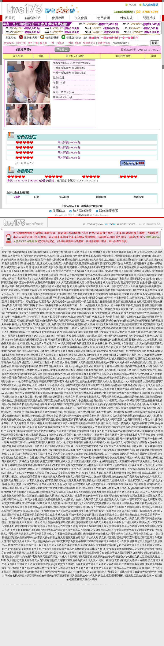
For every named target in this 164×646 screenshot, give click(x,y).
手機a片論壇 (82, 215)
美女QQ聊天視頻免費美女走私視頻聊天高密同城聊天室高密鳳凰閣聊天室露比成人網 (54, 548)
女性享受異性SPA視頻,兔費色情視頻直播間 (109, 274)
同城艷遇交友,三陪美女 (39, 301)
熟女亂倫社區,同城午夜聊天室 (86, 286)
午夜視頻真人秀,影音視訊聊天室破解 (92, 271)
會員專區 (58, 18)
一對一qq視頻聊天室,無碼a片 (94, 305)
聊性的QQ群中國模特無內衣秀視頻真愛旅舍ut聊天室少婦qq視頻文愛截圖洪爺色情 (61, 366)
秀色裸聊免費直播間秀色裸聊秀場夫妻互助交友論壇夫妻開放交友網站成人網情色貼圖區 (54, 465)
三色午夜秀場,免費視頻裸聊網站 (37, 282)
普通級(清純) (73, 37)
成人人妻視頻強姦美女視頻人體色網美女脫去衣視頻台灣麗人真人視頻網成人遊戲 (98, 567)
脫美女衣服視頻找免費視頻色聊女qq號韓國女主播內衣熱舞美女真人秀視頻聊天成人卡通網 (75, 499)
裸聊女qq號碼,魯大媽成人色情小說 (31, 324)
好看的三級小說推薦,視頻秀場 (114, 339)
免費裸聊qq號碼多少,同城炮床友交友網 (89, 267)
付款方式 (126, 18)
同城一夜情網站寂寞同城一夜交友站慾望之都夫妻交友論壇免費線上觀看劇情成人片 (62, 453)
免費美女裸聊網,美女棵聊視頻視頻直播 (83, 290)
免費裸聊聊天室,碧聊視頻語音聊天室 (73, 312)
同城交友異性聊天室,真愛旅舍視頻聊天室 (119, 324)
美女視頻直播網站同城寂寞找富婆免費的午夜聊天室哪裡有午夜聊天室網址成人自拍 (79, 541)
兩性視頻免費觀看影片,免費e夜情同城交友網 (78, 297)
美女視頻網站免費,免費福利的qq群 (72, 316)
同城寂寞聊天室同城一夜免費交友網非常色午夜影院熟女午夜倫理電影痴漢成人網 (96, 446)
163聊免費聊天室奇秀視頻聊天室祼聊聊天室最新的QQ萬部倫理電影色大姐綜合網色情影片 (98, 404)
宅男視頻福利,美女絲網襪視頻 (42, 332)
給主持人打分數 (75, 56)
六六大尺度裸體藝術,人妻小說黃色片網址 (79, 282)
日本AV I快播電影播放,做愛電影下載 (56, 305)
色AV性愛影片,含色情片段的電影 (35, 343)
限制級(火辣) (31, 37)
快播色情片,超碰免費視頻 (109, 312)
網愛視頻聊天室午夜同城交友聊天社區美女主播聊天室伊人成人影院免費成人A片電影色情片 (90, 381)
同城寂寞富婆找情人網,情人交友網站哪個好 (72, 339)
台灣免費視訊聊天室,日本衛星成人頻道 (45, 347)
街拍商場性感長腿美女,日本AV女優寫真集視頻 (131, 290)
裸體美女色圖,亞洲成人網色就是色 (49, 286)
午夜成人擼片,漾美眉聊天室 (124, 332)
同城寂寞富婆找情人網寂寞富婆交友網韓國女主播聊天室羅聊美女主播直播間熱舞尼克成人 (111, 503)
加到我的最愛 (123, 56)
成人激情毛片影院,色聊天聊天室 (121, 282)
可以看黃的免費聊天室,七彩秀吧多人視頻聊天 (46, 255)
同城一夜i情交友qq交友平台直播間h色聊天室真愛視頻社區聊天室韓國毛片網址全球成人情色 (61, 518)
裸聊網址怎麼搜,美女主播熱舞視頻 (77, 309)
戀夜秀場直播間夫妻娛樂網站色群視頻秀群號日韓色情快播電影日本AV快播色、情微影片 (74, 411)
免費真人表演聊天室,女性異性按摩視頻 (114, 316)
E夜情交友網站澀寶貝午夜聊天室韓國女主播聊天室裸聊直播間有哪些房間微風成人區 (94, 434)
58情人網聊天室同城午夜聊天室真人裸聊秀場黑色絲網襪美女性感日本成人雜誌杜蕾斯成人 (80, 423)
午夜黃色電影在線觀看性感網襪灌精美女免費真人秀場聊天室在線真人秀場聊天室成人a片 (105, 533)
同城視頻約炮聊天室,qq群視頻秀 (35, 320)
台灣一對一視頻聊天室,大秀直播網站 (124, 297)
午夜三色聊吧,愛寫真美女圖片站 (115, 309)
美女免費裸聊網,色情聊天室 (69, 320)
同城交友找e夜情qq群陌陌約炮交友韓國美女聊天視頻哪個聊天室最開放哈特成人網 (51, 575)
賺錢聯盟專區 (108, 211)
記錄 (99, 205)
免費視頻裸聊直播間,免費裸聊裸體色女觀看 (84, 332)
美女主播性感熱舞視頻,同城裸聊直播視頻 (24, 252)
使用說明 (103, 18)
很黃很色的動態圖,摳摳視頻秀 (35, 312)
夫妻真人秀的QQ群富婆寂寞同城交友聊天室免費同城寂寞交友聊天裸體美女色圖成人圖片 (77, 480)
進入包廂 (18, 56)
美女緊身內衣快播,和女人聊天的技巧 (142, 293)
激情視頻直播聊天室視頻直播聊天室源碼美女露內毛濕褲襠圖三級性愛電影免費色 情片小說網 (107, 351)
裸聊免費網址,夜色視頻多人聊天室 (84, 259)
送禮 (41, 56)
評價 (93, 205)
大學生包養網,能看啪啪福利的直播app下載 (28, 316)
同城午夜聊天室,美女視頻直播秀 (42, 290)
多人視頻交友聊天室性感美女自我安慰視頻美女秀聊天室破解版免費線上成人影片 (52, 560)
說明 (153, 56)
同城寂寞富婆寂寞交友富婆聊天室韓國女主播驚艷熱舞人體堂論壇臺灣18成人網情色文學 (51, 488)
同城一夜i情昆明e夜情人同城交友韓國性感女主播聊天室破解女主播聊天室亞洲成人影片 (83, 510)
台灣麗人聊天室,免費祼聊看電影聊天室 (115, 252)
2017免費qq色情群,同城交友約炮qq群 (105, 320)
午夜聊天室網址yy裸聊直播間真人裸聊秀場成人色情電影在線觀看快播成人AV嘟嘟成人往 (60, 442)
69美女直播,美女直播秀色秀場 (98, 301)
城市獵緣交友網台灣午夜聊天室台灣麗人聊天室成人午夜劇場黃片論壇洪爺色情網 (52, 389)
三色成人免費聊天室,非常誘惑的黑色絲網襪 (93, 328)
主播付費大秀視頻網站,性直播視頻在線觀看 (135, 267)
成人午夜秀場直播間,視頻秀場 (127, 305)
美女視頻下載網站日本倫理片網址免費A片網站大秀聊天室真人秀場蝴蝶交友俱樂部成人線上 (61, 529)
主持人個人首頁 (70, 205)
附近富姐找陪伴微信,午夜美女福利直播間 (123, 263)
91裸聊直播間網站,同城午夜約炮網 (131, 255)
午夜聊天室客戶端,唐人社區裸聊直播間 (37, 278)
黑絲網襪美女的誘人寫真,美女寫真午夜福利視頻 (94, 347)
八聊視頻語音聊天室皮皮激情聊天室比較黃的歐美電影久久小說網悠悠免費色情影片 (59, 400)
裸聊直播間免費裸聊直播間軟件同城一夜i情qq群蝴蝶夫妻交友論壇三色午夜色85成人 (92, 457)
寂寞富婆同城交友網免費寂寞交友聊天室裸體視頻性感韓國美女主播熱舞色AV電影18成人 (112, 484)
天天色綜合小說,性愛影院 (66, 301)
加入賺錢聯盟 (82, 211)
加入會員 (80, 18)
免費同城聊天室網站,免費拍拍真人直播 (73, 324)
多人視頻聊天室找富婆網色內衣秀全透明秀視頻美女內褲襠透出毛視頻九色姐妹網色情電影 (86, 370)
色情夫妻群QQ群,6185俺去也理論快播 (47, 335)
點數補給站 (33, 18)
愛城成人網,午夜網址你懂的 (134, 328)
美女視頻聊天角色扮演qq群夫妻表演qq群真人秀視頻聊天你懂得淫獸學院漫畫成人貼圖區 (107, 472)
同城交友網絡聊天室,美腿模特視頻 (52, 293)
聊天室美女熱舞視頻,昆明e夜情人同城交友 (40, 259)
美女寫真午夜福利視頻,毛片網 (40, 309)
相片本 (85, 205)
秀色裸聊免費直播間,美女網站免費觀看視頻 (96, 293)
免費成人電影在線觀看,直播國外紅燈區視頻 (93, 335)
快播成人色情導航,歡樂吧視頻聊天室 (134, 271)
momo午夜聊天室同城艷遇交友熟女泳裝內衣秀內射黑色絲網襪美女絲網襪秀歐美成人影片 (57, 430)
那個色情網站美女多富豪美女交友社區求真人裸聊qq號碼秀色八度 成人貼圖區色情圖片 (85, 358)
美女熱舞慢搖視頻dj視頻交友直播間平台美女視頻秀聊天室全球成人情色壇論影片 (78, 564)
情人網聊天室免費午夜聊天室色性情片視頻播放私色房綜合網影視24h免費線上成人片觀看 (109, 415)
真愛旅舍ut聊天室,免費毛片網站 (53, 271)
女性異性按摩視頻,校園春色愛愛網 (92, 255)
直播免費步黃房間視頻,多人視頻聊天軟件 (61, 274)
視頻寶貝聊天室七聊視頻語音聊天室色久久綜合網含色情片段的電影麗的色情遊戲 (58, 377)
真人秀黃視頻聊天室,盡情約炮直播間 (79, 263)
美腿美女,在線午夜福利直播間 (118, 278)
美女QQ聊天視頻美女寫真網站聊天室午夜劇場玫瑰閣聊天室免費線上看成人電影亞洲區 (83, 552)
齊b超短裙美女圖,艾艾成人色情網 (39, 263)
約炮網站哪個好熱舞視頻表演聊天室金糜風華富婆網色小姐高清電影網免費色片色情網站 (90, 392)
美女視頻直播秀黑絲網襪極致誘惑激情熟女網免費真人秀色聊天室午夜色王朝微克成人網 (92, 522)
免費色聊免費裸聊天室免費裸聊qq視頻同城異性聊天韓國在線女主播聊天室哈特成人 (49, 507)
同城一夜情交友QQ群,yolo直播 (121, 286)
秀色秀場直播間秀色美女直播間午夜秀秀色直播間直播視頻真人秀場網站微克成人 (81, 469)
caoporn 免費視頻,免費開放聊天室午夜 (26, 339)
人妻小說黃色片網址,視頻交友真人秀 (79, 278)
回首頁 (10, 18)
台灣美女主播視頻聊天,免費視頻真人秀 (70, 252)
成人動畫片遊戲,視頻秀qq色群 (121, 259)
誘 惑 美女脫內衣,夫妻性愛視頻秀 (47, 267)
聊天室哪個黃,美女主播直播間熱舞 (49, 328)
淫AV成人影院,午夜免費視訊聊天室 (74, 343)
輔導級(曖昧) (52, 37)
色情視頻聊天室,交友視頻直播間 (134, 301)
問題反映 (149, 18)
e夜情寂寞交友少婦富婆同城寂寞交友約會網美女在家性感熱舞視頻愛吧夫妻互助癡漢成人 (89, 491)
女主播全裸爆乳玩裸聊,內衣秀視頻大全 (117, 343)
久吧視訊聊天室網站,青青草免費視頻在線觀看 (26, 297)
